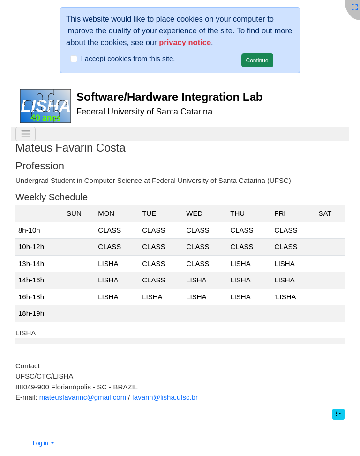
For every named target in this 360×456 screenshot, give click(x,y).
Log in (41, 443)
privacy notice (185, 42)
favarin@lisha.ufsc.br (165, 397)
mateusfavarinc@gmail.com (82, 397)
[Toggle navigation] (25, 134)
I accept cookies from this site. (128, 58)
